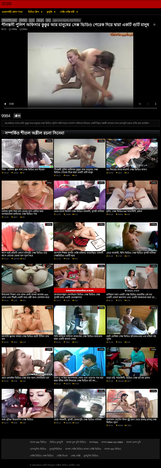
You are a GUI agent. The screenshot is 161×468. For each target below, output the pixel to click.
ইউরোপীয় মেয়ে (9, 20)
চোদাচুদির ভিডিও (38, 449)
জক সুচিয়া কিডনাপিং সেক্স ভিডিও (17, 419)
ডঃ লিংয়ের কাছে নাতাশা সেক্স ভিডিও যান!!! (126, 169)
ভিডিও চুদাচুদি (56, 442)
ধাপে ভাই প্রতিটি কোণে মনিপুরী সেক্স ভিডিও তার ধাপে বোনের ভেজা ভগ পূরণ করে (24, 254)
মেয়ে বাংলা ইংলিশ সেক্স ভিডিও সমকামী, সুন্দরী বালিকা (79, 211)
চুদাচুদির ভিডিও (91, 455)
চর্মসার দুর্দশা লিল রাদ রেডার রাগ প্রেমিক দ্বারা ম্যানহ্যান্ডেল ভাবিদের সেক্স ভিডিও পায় (22, 212)
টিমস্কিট (23, 20)
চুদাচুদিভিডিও (55, 449)
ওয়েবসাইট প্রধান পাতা (12, 12)
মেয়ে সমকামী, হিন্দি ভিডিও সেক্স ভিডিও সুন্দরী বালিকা (131, 252)
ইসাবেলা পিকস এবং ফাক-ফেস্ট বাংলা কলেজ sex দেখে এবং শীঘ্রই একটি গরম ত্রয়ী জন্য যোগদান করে (25, 296)
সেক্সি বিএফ (62, 455)
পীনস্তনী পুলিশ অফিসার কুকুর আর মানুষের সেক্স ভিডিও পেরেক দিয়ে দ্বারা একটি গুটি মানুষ (76, 171)
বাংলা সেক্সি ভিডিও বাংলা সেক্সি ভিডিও (83, 449)
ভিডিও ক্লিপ (34, 12)
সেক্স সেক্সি (75, 455)
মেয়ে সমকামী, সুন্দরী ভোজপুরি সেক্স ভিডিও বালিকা (78, 419)
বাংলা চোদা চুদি (133, 442)
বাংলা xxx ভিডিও (38, 442)
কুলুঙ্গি (50, 12)
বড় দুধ (40, 20)
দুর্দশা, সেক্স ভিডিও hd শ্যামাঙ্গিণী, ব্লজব (124, 211)
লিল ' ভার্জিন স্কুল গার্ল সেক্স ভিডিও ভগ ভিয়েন (23, 169)
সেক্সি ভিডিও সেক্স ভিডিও (41, 455)
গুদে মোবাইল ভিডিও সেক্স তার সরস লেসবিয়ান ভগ (25, 377)
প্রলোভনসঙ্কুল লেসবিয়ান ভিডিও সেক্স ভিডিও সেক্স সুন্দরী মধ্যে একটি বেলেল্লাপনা (77, 296)
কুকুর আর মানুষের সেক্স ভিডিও (66, 20)
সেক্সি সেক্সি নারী (67, 12)
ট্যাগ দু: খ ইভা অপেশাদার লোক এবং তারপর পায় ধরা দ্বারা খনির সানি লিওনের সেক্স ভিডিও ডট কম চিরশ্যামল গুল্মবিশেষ (78, 380)
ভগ (48, 20)
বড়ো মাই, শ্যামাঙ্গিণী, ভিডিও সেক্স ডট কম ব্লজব (128, 377)
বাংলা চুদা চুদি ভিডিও (76, 442)
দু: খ (32, 20)
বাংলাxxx (93, 442)
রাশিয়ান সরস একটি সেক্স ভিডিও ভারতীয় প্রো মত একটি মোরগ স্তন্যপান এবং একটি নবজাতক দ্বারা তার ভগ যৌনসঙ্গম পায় (131, 297)
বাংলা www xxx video (112, 442)
